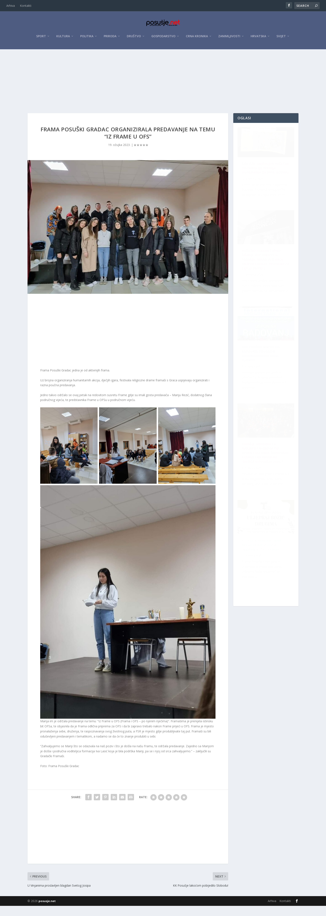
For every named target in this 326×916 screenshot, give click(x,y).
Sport (41, 38)
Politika (86, 38)
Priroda (110, 38)
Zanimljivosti (229, 38)
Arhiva (10, 6)
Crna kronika (197, 38)
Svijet (281, 38)
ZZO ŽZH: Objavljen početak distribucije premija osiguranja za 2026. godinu (261, 182)
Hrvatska (258, 38)
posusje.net (47, 911)
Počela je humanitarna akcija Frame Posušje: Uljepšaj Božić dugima (262, 366)
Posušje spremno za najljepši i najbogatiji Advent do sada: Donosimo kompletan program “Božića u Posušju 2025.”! (263, 564)
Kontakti (25, 6)
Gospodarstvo (163, 38)
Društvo (134, 38)
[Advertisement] (163, 83)
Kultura (63, 38)
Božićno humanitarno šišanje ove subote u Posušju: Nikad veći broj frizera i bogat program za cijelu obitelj (265, 462)
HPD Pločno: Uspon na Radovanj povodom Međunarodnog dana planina (261, 273)
